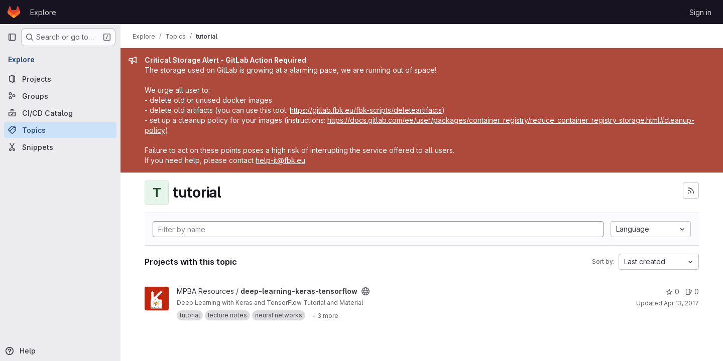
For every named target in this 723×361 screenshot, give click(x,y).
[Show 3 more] (325, 315)
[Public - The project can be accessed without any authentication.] (366, 291)
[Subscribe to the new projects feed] (691, 191)
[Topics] (60, 130)
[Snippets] (60, 147)
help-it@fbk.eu (280, 160)
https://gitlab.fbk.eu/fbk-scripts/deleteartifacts (366, 110)
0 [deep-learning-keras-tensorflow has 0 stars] (672, 291)
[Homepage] (14, 12)
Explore (43, 12)
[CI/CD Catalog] (60, 113)
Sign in (700, 12)
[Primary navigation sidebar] (12, 37)
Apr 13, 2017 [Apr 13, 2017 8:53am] (681, 303)
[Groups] (60, 96)
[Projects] (60, 79)
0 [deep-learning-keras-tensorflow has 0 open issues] (692, 291)
